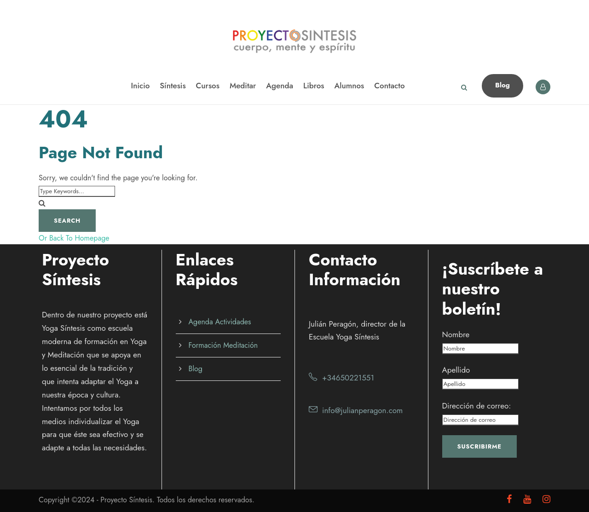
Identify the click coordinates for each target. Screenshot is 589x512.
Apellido (456, 369)
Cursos (207, 85)
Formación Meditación (223, 345)
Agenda (279, 85)
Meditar (243, 85)
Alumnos (349, 85)
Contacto (389, 85)
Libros (313, 85)
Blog (502, 85)
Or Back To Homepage (74, 238)
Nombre (456, 334)
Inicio (140, 85)
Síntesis (172, 85)
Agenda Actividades (220, 321)
